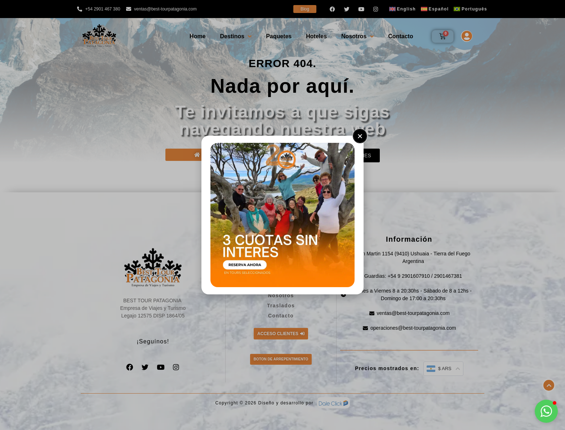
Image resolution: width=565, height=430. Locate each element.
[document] (282, 215)
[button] (546, 411)
